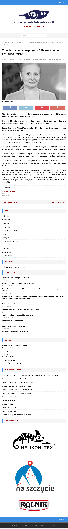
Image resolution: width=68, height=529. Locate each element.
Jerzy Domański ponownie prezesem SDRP (18, 283)
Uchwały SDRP (7, 245)
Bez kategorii (6, 223)
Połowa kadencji (8, 304)
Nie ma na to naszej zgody (12, 321)
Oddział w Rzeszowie (9, 408)
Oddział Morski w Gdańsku (11, 397)
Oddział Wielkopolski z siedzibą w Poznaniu (17, 415)
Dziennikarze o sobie (35, 59)
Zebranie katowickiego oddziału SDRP (16, 278)
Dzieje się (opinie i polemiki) (11, 227)
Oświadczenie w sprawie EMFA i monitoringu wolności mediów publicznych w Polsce (31, 290)
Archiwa (5, 267)
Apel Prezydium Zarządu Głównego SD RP (18, 315)
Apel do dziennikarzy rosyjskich (14, 326)
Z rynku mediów (58, 59)
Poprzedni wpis (10, 202)
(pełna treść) (6, 216)
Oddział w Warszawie (9, 411)
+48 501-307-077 (11, 360)
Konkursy (5, 234)
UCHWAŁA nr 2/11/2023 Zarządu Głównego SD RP (20, 309)
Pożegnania (47, 59)
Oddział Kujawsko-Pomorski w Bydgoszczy (17, 386)
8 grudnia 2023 (9, 59)
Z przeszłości (6, 252)
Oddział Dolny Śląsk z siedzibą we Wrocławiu (17, 382)
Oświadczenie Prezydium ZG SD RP (15, 332)
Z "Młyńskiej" (6, 248)
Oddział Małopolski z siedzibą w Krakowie (16, 393)
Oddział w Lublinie (8, 400)
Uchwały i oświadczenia (10, 241)
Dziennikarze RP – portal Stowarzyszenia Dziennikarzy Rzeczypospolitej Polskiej (30, 375)
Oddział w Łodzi (7, 404)
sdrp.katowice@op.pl (14, 363)
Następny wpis (57, 202)
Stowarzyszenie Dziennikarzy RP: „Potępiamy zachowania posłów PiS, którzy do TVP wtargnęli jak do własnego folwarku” (33, 297)
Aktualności (22, 59)
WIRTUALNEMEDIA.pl (9, 191)
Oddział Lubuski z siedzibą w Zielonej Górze (17, 390)
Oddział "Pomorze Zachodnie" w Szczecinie (17, 379)
